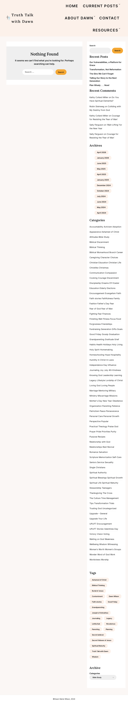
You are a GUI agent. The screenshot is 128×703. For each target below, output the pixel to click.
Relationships (96, 447)
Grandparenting (97, 339)
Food (118, 319)
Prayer (93, 431)
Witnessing (113, 544)
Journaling (94, 370)
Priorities (106, 431)
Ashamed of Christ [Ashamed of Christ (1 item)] (99, 580)
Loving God (95, 385)
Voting (106, 534)
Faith (118, 293)
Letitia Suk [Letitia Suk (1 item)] (96, 624)
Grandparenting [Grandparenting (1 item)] (98, 607)
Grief (116, 339)
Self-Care (116, 457)
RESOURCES (105, 30)
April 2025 (101, 174)
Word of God (103, 554)
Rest (105, 447)
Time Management (110, 498)
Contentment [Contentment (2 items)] (97, 596)
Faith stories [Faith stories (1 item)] (97, 602)
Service (100, 462)
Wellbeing (94, 544)
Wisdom (103, 544)
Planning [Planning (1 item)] (109, 629)
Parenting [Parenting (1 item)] (96, 629)
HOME (72, 6)
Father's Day (103, 303)
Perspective (95, 421)
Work (112, 554)
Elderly (103, 288)
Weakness (109, 539)
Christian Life (115, 262)
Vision (100, 534)
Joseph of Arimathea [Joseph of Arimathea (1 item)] (100, 613)
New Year (107, 401)
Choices (114, 257)
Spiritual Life (95, 483)
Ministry (93, 395)
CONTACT (109, 18)
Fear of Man (107, 308)
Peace (103, 411)
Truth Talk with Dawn (23, 18)
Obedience (117, 401)
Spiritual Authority (98, 472)
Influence (112, 365)
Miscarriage (103, 395)
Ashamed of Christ (110, 232)
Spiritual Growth (115, 477)
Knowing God (96, 375)
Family (117, 298)
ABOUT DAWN (79, 18)
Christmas (103, 267)
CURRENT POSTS (100, 6)
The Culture (95, 498)
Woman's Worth (97, 549)
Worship (105, 559)
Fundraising (95, 329)
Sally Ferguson (96, 125)
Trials (111, 503)
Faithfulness (107, 298)
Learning (118, 375)
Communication (97, 273)
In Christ (102, 360)
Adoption (116, 226)
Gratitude (109, 339)
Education (94, 288)
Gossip (105, 334)
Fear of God (95, 308)
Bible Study (104, 237)
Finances (106, 314)
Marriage (94, 390)
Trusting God (96, 508)
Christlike (94, 267)
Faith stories (95, 298)
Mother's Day (96, 401)
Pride (98, 431)
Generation (106, 329)
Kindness (116, 370)
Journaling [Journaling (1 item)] (96, 618)
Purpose (93, 436)
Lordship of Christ (114, 380)
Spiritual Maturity (110, 483)
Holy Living (117, 344)
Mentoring (103, 390)
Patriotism (94, 411)
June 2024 (101, 202)
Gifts (114, 329)
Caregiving (95, 257)
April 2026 (101, 152)
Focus (113, 319)
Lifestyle (101, 380)
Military (112, 390)
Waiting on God (97, 539)
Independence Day (98, 365)
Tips (92, 503)
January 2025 (103, 180)
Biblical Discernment (99, 242)
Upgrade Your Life (98, 518)
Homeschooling (97, 354)
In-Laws (110, 360)
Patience (116, 406)
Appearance (95, 232)
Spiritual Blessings (98, 477)
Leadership (108, 375)
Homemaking (106, 349)
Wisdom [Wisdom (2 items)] (95, 657)
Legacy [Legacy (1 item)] (109, 618)
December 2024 (104, 185)
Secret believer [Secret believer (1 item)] (98, 635)
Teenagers (107, 488)
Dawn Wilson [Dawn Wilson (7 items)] (114, 596)
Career (119, 252)
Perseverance (112, 411)
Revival (110, 447)
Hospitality (116, 354)
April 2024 (101, 213)
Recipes (101, 436)
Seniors (93, 462)
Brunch (112, 252)
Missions (113, 395)
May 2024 (101, 207)
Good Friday (95, 334)
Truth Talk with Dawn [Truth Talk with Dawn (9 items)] (100, 651)
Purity (113, 431)
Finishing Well (96, 319)
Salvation (103, 452)
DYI (111, 283)
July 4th (108, 370)
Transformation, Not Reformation (105, 69)
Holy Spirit (95, 349)
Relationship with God (100, 442)
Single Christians (97, 467)
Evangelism (110, 293)
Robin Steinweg (97, 106)
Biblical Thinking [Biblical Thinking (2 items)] (98, 585)
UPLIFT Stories (97, 529)
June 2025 (101, 163)
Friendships (106, 324)
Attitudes (94, 237)
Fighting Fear (96, 314)
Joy (102, 370)
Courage (102, 278)
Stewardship (95, 488)
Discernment (113, 278)
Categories (95, 673)
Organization (96, 406)
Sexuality (109, 462)
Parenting (106, 406)
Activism (108, 226)
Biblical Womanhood (99, 252)
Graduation (114, 334)
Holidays (107, 344)
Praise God (113, 426)
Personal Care (96, 416)
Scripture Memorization (101, 457)
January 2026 (103, 158)
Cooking (94, 278)
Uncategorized (109, 508)
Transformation (101, 503)
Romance (94, 452)
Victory (93, 534)
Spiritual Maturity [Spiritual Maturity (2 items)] (98, 646)
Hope (107, 354)
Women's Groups (113, 549)
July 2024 (101, 196)
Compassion (111, 273)
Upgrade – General (98, 513)
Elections (111, 288)
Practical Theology (98, 426)
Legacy (93, 380)
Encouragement (97, 293)
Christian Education (99, 262)
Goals (119, 329)
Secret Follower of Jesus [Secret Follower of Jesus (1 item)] (101, 640)
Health (99, 344)
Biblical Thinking (97, 247)
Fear (112, 303)
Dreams (105, 283)
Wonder (93, 554)
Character (105, 257)
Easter (116, 283)
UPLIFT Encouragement (101, 524)
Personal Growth (111, 416)
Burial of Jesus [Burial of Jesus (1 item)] (97, 591)
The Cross (107, 493)
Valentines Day (111, 529)
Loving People (108, 385)
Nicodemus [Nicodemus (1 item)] (110, 624)
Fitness (106, 319)
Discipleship (95, 283)
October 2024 (103, 191)
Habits (93, 344)
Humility (93, 360)
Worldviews (95, 559)
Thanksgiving (96, 493)
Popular (104, 421)
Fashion (93, 303)
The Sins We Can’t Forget (102, 73)
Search (93, 45)
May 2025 (101, 169)
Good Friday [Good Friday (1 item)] (112, 602)
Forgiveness (95, 324)
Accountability (96, 226)
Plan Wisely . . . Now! (99, 85)
